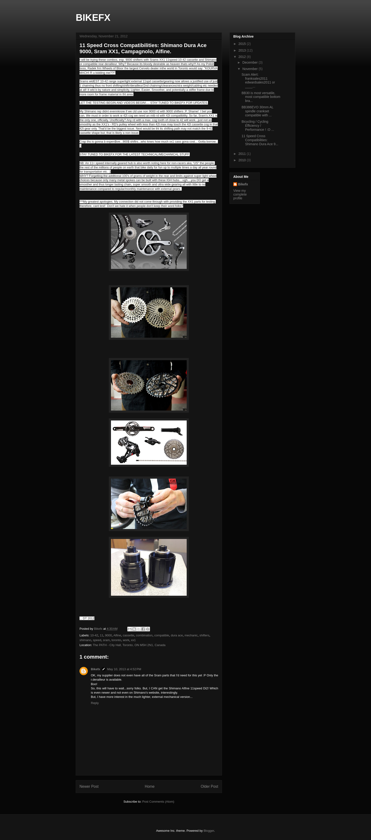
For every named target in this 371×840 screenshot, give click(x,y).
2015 (242, 44)
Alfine (117, 635)
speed (97, 640)
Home (150, 786)
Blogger (208, 830)
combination (144, 635)
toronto (116, 640)
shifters (204, 635)
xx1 (133, 640)
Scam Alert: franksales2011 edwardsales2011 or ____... (258, 80)
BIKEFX (93, 17)
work (126, 640)
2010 (242, 160)
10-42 (94, 635)
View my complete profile (240, 194)
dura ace (177, 635)
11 (101, 635)
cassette (128, 635)
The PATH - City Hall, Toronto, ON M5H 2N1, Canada (129, 645)
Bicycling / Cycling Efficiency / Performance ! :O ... (258, 125)
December (250, 62)
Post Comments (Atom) (158, 801)
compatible (161, 635)
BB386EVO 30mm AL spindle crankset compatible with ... (257, 111)
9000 (108, 635)
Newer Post (89, 786)
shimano (85, 640)
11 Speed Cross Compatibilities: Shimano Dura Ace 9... (260, 140)
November (250, 69)
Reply (95, 703)
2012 (242, 57)
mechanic (191, 635)
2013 (242, 50)
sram (106, 640)
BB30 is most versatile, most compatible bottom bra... (261, 97)
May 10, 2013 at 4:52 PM (124, 669)
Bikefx (95, 669)
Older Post (209, 786)
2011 (242, 154)
